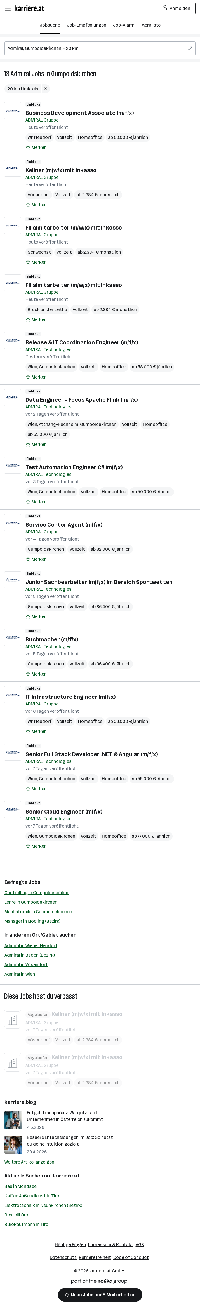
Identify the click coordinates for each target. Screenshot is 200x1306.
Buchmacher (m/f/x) (51, 639)
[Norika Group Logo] (99, 1282)
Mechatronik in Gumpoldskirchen (38, 911)
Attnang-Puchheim (58, 424)
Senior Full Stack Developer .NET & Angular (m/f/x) (91, 754)
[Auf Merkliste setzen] (36, 147)
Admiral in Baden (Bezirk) (29, 955)
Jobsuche (50, 25)
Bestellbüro (16, 1215)
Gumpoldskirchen (74, 73)
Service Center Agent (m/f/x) (63, 524)
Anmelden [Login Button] (176, 8)
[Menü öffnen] (7, 8)
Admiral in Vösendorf (26, 964)
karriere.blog (20, 1102)
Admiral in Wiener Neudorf (30, 945)
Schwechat (39, 252)
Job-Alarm (124, 25)
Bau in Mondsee (20, 1186)
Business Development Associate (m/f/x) (79, 112)
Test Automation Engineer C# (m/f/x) (74, 467)
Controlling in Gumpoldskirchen (36, 892)
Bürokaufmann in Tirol (27, 1224)
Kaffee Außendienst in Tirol (32, 1195)
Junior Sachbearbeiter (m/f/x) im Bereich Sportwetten (99, 582)
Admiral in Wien (19, 974)
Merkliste (151, 25)
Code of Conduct (131, 1257)
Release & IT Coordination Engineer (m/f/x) (81, 342)
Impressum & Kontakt (110, 1244)
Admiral (20, 73)
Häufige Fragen (70, 1244)
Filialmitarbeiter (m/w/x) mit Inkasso (73, 227)
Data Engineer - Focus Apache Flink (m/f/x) (81, 399)
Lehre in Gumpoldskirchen (30, 902)
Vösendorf (39, 194)
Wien (32, 367)
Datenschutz (63, 1257)
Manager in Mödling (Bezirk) (32, 921)
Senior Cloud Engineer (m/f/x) (63, 811)
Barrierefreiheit (95, 1257)
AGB (140, 1244)
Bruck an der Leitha (47, 309)
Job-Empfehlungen (86, 25)
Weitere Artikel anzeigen (29, 1162)
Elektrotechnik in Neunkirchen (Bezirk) (43, 1205)
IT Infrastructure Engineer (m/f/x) (70, 696)
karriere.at (66, 1176)
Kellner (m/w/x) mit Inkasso (61, 170)
